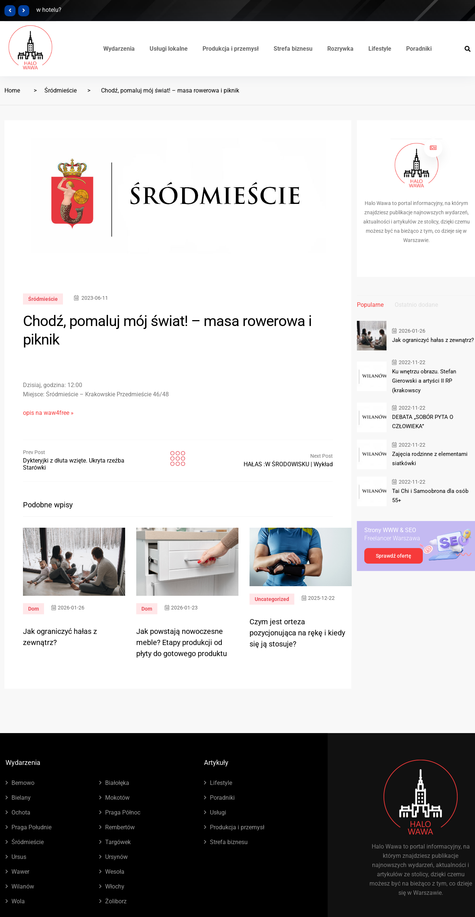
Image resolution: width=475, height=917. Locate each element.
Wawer (20, 871)
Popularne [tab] (370, 304)
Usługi (218, 812)
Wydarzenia (119, 48)
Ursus (18, 856)
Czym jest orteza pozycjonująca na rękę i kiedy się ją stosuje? (297, 632)
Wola (18, 901)
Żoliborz (116, 901)
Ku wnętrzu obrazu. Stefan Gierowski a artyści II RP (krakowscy (424, 380)
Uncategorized (272, 599)
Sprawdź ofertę (393, 555)
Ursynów (116, 856)
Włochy (114, 886)
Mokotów (117, 797)
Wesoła (114, 871)
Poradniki (419, 48)
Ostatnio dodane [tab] (416, 304)
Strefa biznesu (293, 48)
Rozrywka (340, 48)
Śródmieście (60, 90)
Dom (33, 609)
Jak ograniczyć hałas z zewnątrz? (433, 340)
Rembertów (120, 827)
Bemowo (22, 782)
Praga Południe (31, 827)
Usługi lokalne (169, 48)
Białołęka (117, 782)
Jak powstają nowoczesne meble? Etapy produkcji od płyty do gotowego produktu (181, 642)
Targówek (118, 842)
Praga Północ (122, 812)
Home (12, 90)
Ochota (20, 812)
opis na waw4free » (48, 412)
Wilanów (22, 886)
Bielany (21, 797)
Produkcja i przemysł (231, 48)
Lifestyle (379, 48)
